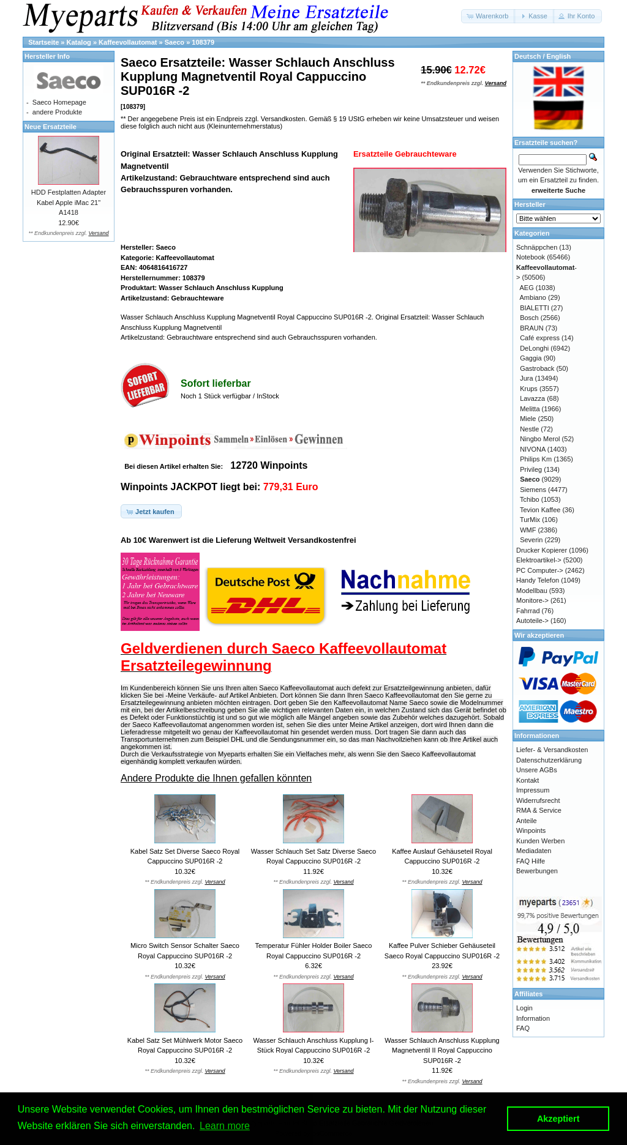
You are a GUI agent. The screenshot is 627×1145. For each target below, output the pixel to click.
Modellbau (531, 590)
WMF (528, 530)
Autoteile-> (532, 620)
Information (533, 1018)
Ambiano (533, 297)
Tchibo (529, 499)
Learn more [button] (225, 1126)
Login (524, 1008)
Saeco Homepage (59, 102)
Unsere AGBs (536, 770)
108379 (203, 42)
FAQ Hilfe (530, 861)
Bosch (529, 317)
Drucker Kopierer (541, 550)
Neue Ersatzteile (50, 126)
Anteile (526, 820)
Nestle (529, 429)
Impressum (532, 790)
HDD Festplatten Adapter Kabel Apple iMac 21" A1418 (68, 202)
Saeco (174, 42)
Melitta (529, 408)
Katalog (79, 42)
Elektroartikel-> (538, 560)
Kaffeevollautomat (128, 42)
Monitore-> (532, 600)
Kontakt (527, 780)
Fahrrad (528, 610)
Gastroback (537, 368)
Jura (526, 378)
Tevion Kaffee (540, 509)
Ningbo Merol (540, 438)
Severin (531, 539)
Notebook (530, 257)
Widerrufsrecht (538, 800)
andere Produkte (57, 112)
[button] (488, 16)
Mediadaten (534, 850)
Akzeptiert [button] (558, 1119)
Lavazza (532, 398)
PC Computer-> (539, 570)
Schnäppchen (536, 247)
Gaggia (530, 358)
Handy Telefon (537, 580)
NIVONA (533, 449)
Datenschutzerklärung (549, 760)
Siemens (533, 489)
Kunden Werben (540, 841)
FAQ (523, 1028)
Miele (528, 418)
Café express (540, 337)
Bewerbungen (537, 871)
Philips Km (536, 459)
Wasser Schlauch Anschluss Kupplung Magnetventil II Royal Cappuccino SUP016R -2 (442, 1050)
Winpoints (531, 830)
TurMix (530, 519)
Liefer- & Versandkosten (552, 749)
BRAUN (532, 328)
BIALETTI (534, 307)
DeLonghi (534, 348)
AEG (527, 287)
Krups (529, 388)
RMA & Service (538, 810)
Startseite (43, 42)
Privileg (531, 469)
